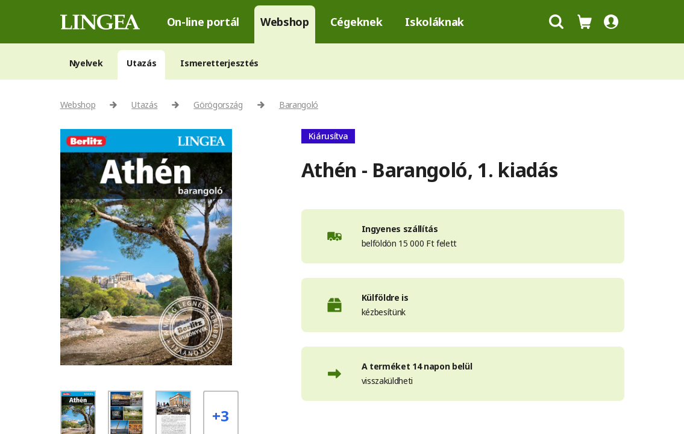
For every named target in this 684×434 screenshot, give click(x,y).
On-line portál (203, 21)
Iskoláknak (434, 21)
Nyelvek (86, 63)
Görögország (217, 104)
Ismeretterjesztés (219, 63)
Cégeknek (356, 21)
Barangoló (298, 104)
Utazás (141, 63)
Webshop (284, 21)
